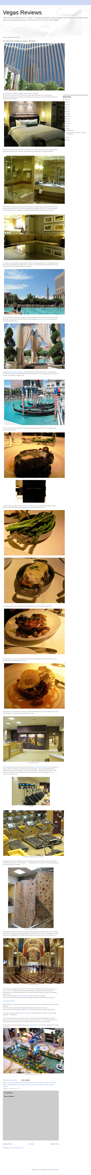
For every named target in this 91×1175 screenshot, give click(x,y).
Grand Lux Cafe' (44, 319)
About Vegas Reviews (9, 1001)
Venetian (45, 1084)
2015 (66, 123)
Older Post (55, 1144)
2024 (66, 102)
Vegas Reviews (22, 12)
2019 (66, 114)
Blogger (57, 1169)
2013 (66, 128)
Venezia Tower (10, 990)
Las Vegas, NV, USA (13, 1088)
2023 (66, 104)
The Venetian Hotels (23, 1084)
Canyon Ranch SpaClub (40, 767)
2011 (66, 140)
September (69, 130)
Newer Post (7, 1144)
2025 (66, 99)
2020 (66, 111)
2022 (66, 106)
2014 (66, 126)
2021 (66, 109)
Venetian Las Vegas (17, 372)
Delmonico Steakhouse (29, 505)
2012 (66, 137)
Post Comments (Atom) (16, 1148)
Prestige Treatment (22, 995)
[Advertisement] (36, 29)
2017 (66, 119)
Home (31, 1144)
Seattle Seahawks (12, 1084)
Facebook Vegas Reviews (41, 1082)
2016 (66, 121)
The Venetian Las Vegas (36, 1084)
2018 (66, 116)
